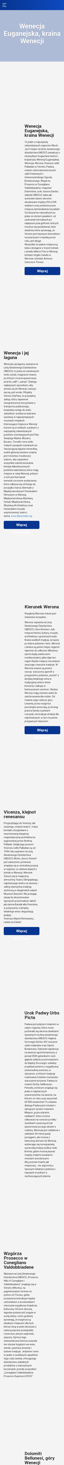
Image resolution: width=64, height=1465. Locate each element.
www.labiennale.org (21, 516)
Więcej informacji (42, 272)
